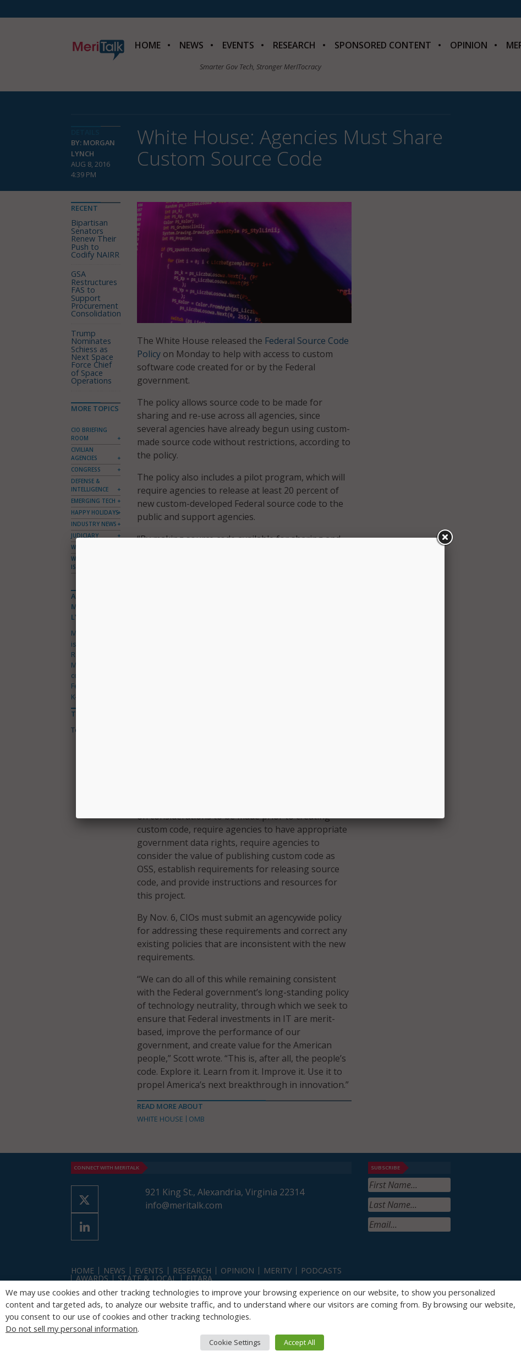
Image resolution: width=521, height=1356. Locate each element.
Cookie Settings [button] (235, 1342)
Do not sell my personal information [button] (72, 1328)
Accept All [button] (299, 1342)
